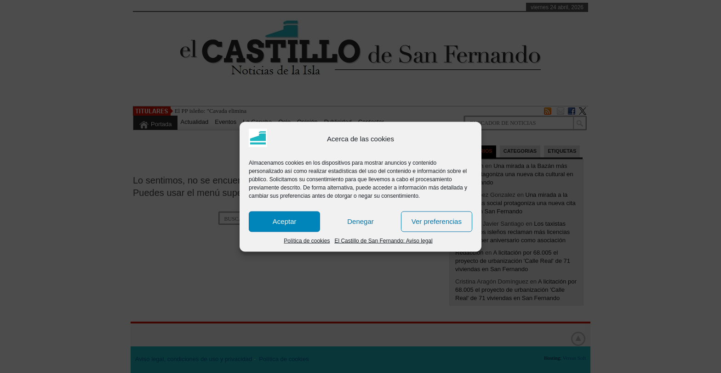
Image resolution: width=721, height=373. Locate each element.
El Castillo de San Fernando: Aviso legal (383, 240)
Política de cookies (307, 240)
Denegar (360, 221)
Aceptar (285, 221)
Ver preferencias (437, 221)
